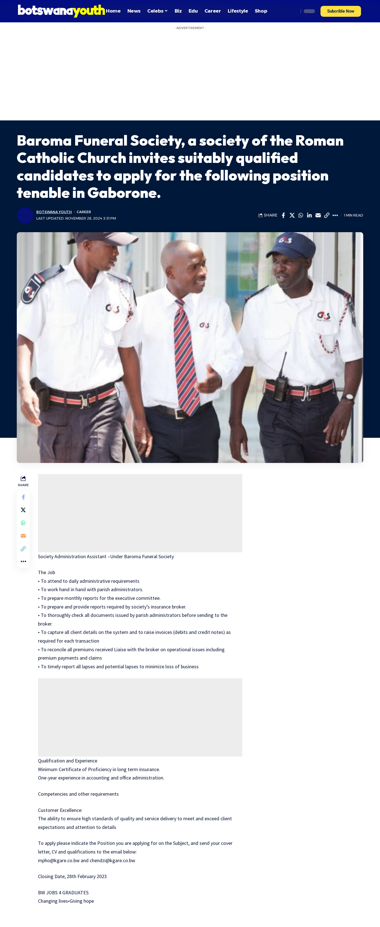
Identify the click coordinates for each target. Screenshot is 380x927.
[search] (293, 11)
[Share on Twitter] (292, 215)
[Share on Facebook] (283, 215)
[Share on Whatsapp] (301, 215)
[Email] (318, 215)
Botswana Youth (54, 212)
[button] (340, 11)
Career (84, 212)
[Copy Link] (327, 215)
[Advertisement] (190, 78)
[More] (335, 215)
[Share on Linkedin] (309, 215)
